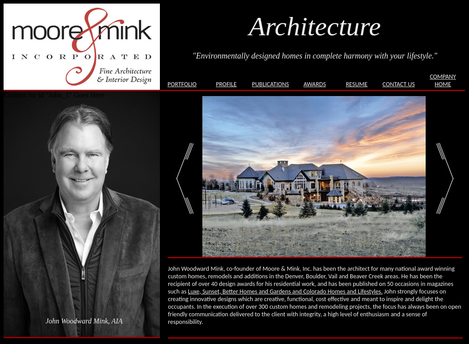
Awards (314, 84)
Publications (270, 84)
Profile (226, 84)
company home (443, 80)
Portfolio (182, 84)
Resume (357, 84)
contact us (398, 84)
